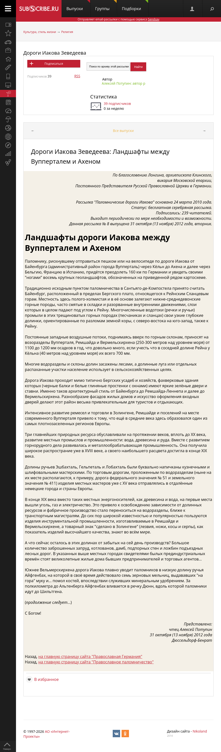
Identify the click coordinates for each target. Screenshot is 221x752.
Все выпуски (123, 130)
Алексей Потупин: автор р (123, 83)
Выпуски (78, 5)
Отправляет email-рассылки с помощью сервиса (118, 19)
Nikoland (200, 731)
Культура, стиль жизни (39, 32)
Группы (106, 5)
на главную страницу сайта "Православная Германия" (90, 656)
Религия (67, 32)
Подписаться (54, 64)
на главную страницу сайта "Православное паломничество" (96, 662)
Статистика (103, 96)
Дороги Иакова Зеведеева (54, 52)
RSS (77, 76)
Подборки (135, 5)
